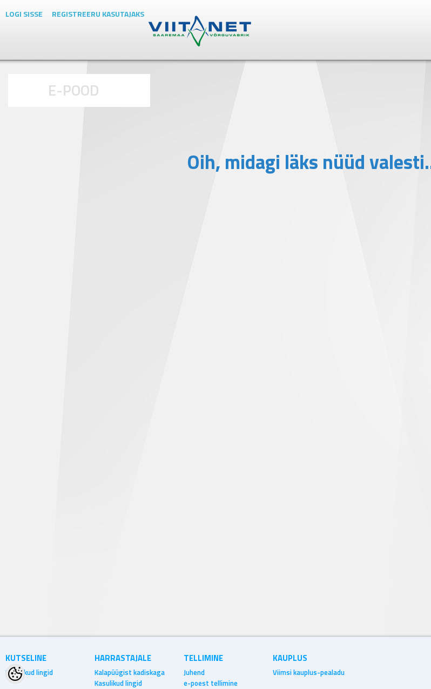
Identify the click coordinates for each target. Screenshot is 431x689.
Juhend (194, 672)
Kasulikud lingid (29, 672)
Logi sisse (24, 13)
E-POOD (73, 90)
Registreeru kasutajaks (98, 13)
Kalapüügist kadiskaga (130, 672)
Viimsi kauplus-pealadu (309, 672)
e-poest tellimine (211, 683)
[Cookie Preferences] (15, 674)
